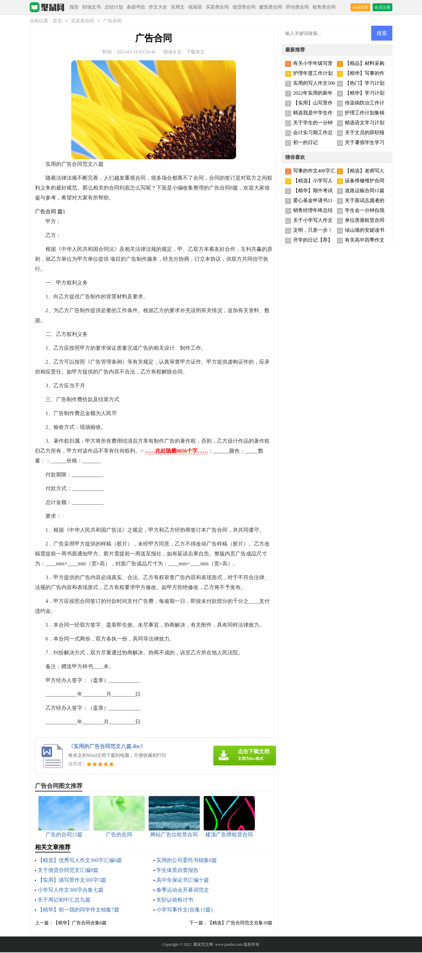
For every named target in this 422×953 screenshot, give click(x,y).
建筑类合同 (270, 7)
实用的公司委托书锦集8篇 (186, 861)
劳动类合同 (297, 7)
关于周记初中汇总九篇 (64, 900)
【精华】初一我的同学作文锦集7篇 (78, 910)
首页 (57, 21)
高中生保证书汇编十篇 (182, 880)
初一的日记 (305, 143)
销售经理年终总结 (313, 211)
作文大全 (158, 7)
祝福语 (195, 7)
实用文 (178, 7)
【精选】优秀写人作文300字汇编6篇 (80, 861)
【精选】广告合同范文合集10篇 (240, 923)
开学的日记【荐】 (313, 240)
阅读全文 (172, 52)
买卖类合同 (217, 7)
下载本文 (195, 52)
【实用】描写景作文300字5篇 (72, 880)
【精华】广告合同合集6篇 (79, 923)
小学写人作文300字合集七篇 (71, 890)
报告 (74, 7)
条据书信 (136, 7)
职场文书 (91, 7)
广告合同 (112, 21)
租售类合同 (324, 7)
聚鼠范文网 (203, 945)
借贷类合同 (244, 7)
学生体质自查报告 (177, 871)
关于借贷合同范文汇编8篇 (68, 871)
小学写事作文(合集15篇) (184, 910)
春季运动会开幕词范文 (182, 890)
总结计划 (114, 7)
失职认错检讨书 (174, 900)
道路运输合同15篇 (364, 191)
